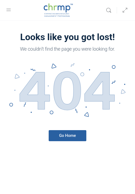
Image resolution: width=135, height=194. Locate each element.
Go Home (67, 135)
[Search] (110, 10)
